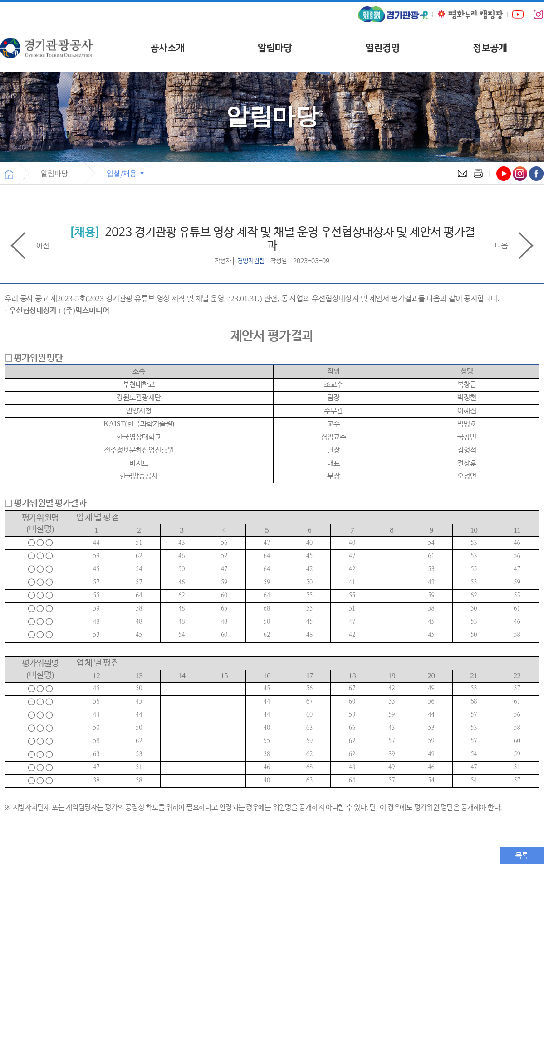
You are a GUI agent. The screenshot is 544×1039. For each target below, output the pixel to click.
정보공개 (490, 48)
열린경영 (382, 48)
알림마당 (275, 48)
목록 (521, 855)
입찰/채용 (126, 173)
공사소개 (167, 48)
